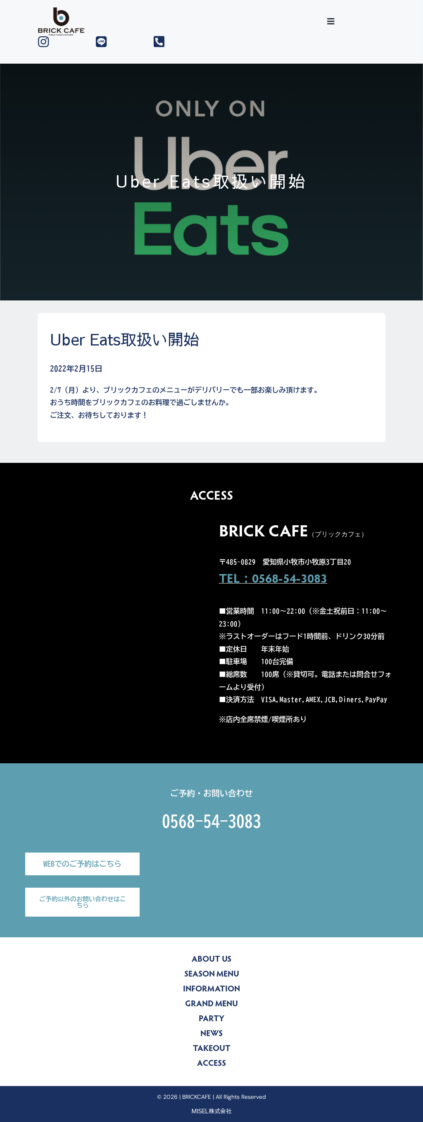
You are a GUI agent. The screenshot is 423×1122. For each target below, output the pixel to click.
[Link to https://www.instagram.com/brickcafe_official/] (60, 42)
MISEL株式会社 (212, 1111)
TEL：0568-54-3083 (273, 580)
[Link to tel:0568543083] (176, 42)
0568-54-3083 (211, 821)
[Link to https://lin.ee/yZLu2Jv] (118, 42)
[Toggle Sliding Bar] (331, 21)
